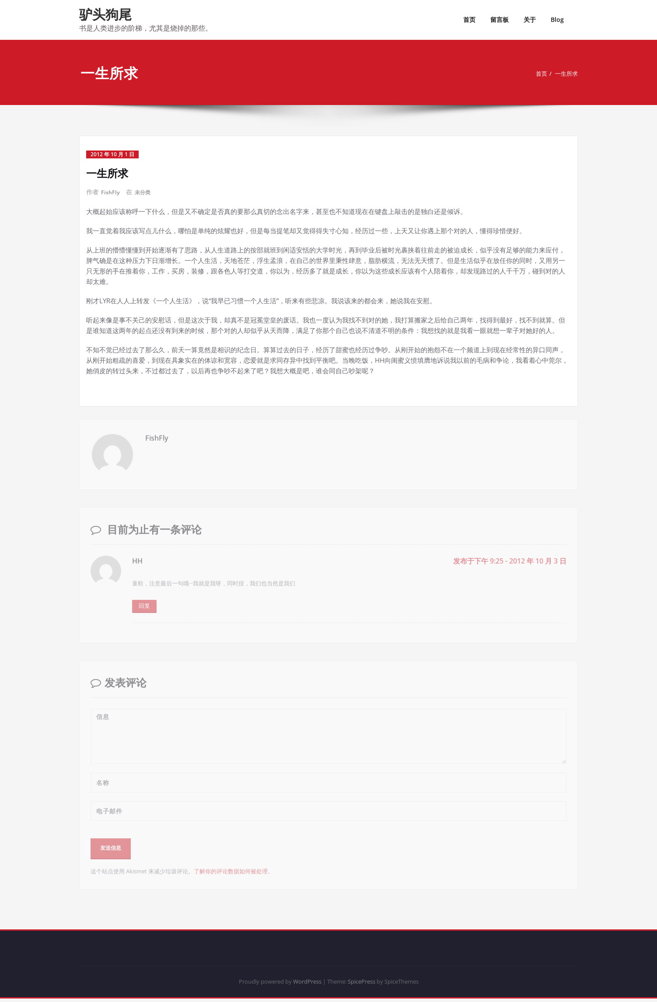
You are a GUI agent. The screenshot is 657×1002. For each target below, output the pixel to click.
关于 (530, 19)
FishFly (111, 192)
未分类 (146, 192)
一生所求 (565, 73)
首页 (469, 19)
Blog (557, 19)
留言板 (499, 19)
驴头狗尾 (105, 14)
